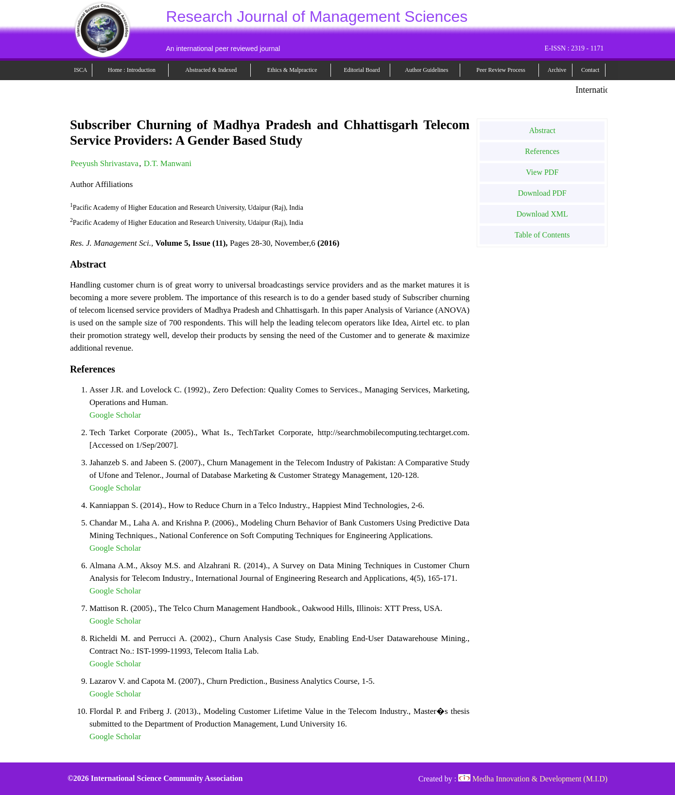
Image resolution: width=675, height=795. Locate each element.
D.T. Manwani (167, 163)
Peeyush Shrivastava (104, 163)
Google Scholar (115, 415)
